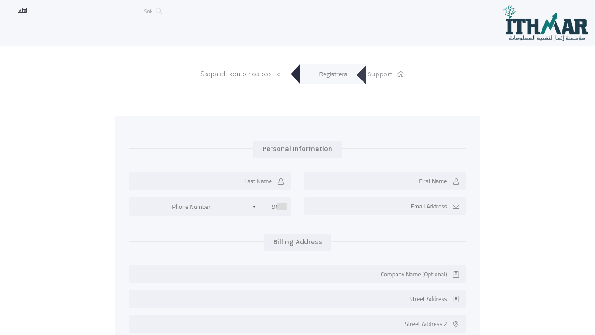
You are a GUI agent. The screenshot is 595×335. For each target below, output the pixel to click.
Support (380, 74)
